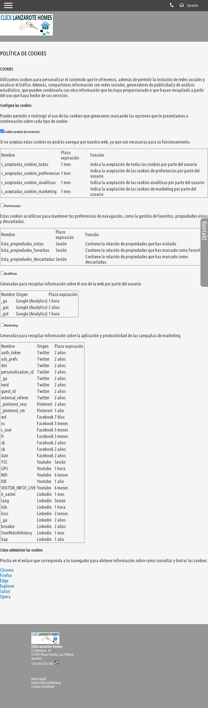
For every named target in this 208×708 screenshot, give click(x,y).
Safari (5, 591)
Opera (5, 596)
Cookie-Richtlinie (43, 686)
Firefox (6, 575)
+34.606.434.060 (45, 663)
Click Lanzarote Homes (46, 646)
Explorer (7, 586)
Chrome (6, 570)
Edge (4, 580)
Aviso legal (38, 679)
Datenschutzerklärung (46, 682)
